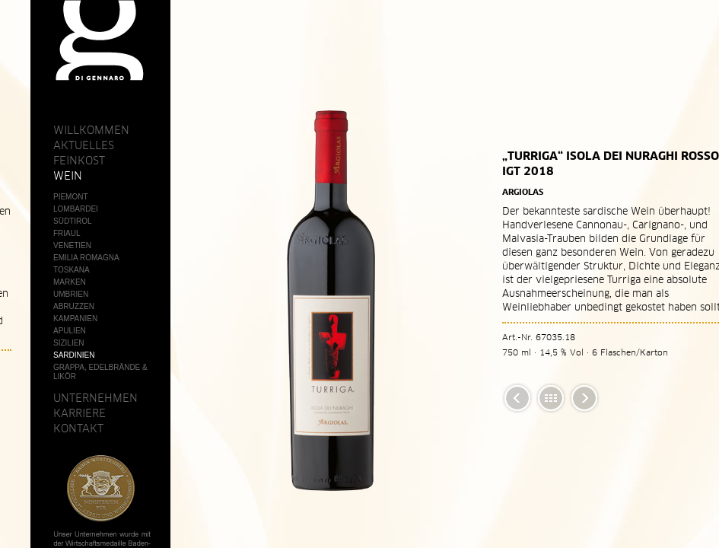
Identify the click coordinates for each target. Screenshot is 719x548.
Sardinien (73, 355)
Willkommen (91, 130)
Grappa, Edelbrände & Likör (100, 372)
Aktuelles (83, 145)
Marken (69, 282)
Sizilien (68, 343)
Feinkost (79, 161)
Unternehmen (95, 398)
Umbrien (70, 294)
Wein (67, 176)
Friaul (67, 233)
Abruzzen (73, 306)
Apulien (69, 331)
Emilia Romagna (86, 257)
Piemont (70, 197)
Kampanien (75, 318)
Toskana (71, 270)
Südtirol (72, 221)
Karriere (79, 413)
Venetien (72, 245)
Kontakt (78, 428)
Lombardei (75, 209)
